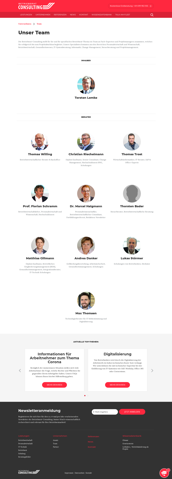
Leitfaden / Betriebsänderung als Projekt (135, 448)
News (73, 15)
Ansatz (55, 440)
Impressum (69, 473)
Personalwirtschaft (25, 444)
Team (39, 24)
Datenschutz (79, 473)
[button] (19, 370)
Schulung (21, 454)
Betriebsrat (22, 450)
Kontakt (83, 15)
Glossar (125, 440)
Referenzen (60, 15)
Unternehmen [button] (43, 15)
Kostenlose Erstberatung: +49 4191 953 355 (129, 6)
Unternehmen (24, 24)
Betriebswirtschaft (25, 440)
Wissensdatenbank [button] (102, 15)
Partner (56, 447)
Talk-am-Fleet (122, 15)
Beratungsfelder (24, 457)
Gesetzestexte (128, 444)
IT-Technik (22, 447)
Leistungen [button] (26, 15)
